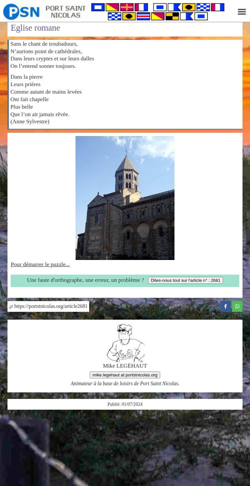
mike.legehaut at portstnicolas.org (124, 374)
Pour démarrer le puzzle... (40, 264)
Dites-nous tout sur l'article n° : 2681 (185, 280)
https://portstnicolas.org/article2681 (48, 306)
